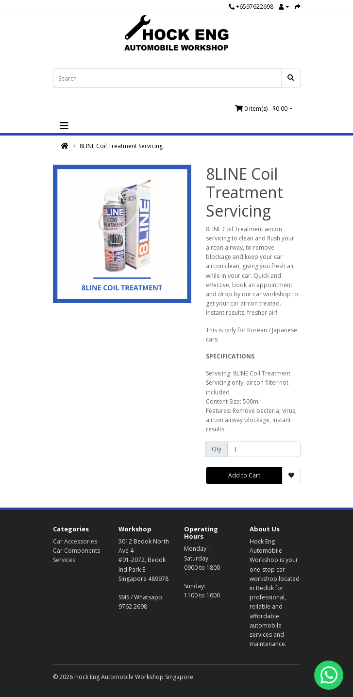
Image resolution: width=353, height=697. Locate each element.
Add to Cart (244, 475)
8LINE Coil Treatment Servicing (121, 146)
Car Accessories (75, 541)
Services (64, 560)
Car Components (76, 550)
